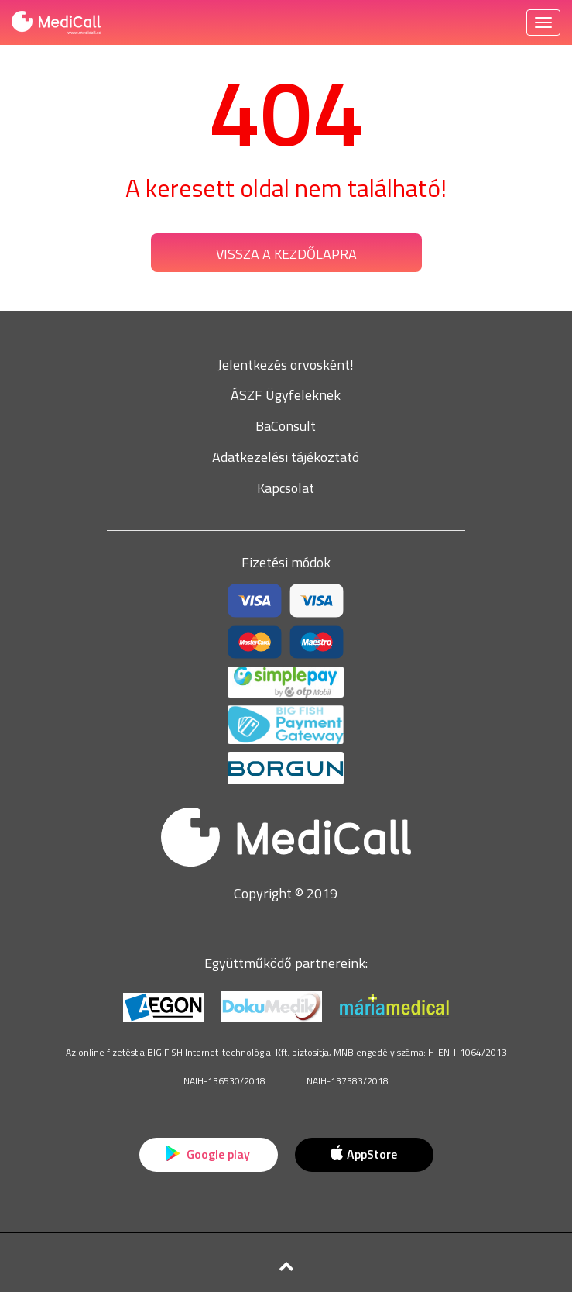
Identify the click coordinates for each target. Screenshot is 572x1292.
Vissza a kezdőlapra (286, 253)
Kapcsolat (285, 487)
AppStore (364, 1154)
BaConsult (285, 425)
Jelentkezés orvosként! (285, 364)
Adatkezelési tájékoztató (285, 456)
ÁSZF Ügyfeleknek (286, 394)
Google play (208, 1154)
